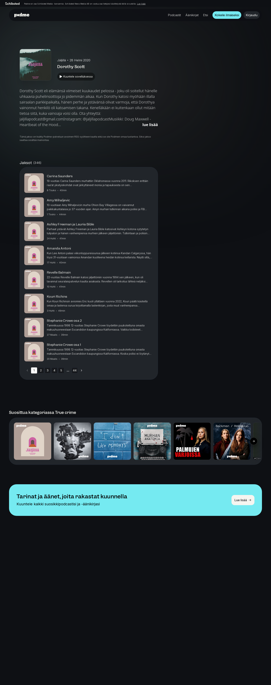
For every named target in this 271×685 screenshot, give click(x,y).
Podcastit (174, 15)
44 (75, 370)
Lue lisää (141, 4)
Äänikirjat (192, 15)
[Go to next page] (81, 370)
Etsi (205, 15)
